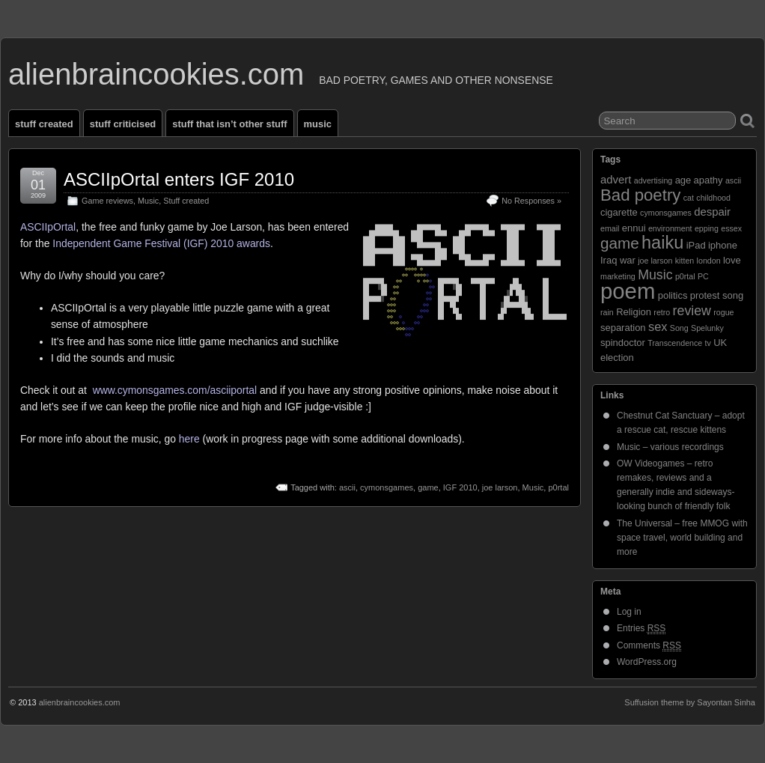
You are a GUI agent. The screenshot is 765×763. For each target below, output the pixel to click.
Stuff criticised (123, 124)
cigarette (619, 212)
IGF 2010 (460, 487)
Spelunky (707, 327)
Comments (649, 645)
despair (712, 212)
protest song (716, 295)
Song (679, 327)
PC (703, 276)
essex (731, 228)
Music (318, 124)
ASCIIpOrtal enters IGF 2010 (179, 179)
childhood (713, 197)
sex (658, 326)
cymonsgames (386, 487)
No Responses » (531, 200)
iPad (696, 245)
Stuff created (44, 124)
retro (661, 312)
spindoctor (622, 342)
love (732, 260)
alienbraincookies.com (156, 74)
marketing (618, 276)
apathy (708, 180)
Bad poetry (640, 195)
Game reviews (107, 200)
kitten (684, 260)
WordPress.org (647, 662)
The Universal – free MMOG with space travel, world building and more (682, 537)
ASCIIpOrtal (48, 227)
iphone (722, 245)
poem (627, 291)
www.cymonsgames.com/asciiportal (175, 390)
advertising (653, 180)
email (609, 228)
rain (607, 312)
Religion (633, 311)
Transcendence (674, 342)
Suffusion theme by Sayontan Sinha (689, 702)
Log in (629, 612)
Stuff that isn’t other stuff (229, 124)
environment (670, 228)
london (709, 260)
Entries (641, 628)
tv (708, 342)
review (692, 310)
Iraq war (618, 260)
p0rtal (558, 487)
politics (673, 295)
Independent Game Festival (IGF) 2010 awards (161, 243)
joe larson (500, 487)
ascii (347, 487)
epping (707, 228)
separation (623, 327)
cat (688, 197)
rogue (723, 312)
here (189, 439)
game (428, 487)
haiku (662, 242)
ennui (634, 228)
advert (615, 180)
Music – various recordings (670, 447)
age (683, 180)
